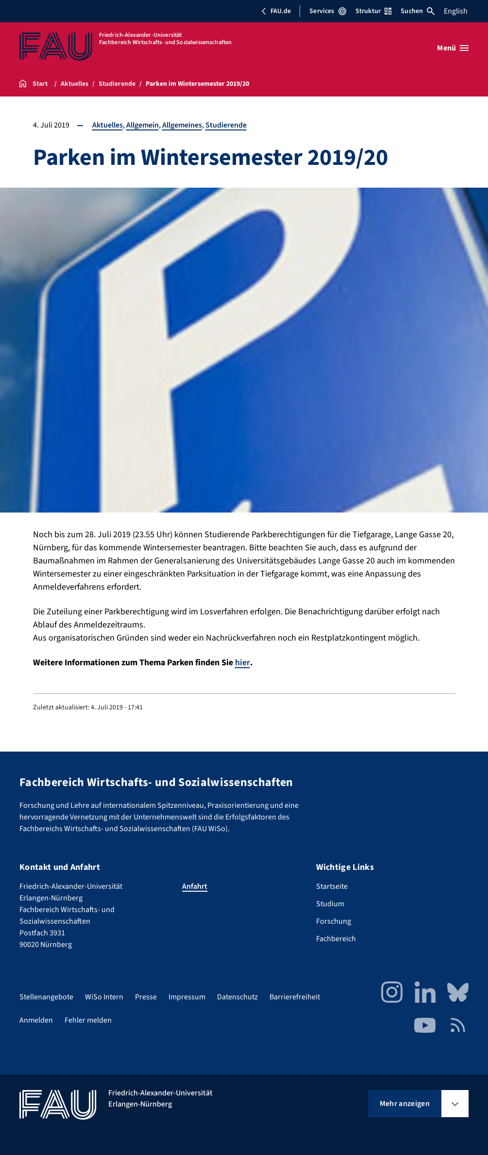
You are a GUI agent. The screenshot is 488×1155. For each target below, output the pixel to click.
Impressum (186, 997)
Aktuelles (107, 125)
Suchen (418, 11)
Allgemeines (182, 125)
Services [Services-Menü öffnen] (327, 11)
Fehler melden (88, 1020)
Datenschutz (237, 997)
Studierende (226, 125)
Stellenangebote (46, 997)
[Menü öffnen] (453, 48)
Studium (330, 903)
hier (242, 663)
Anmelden (36, 1020)
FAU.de (276, 11)
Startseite (332, 886)
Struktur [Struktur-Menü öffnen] (373, 11)
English (456, 11)
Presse (146, 997)
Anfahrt (194, 886)
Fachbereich (336, 938)
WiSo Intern (104, 997)
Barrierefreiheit (294, 997)
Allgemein (142, 125)
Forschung (333, 921)
